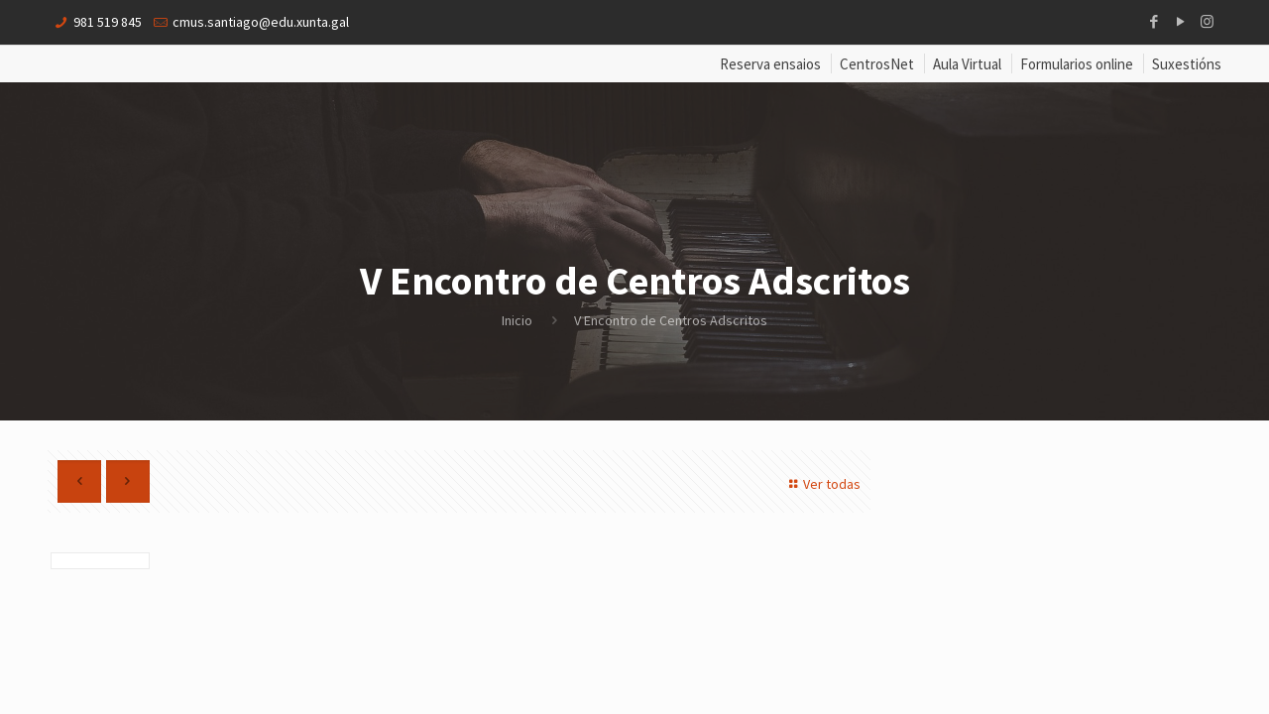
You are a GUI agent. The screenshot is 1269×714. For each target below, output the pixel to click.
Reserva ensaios (770, 64)
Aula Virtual (967, 64)
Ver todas (822, 484)
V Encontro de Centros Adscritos (670, 320)
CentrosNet (877, 64)
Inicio (517, 320)
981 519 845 (107, 22)
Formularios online (1076, 64)
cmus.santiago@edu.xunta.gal (261, 22)
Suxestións (1186, 64)
